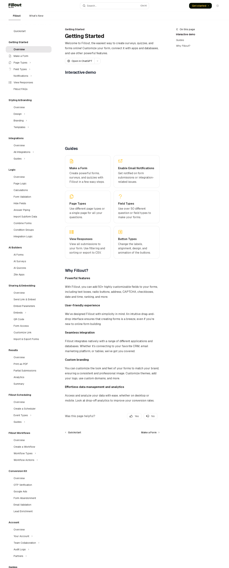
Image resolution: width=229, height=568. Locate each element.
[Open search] (114, 6)
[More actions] (97, 61)
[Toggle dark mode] (217, 6)
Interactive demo (185, 34)
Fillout (15, 17)
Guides (180, 40)
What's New (34, 17)
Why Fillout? (183, 45)
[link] (88, 171)
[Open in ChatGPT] (79, 61)
